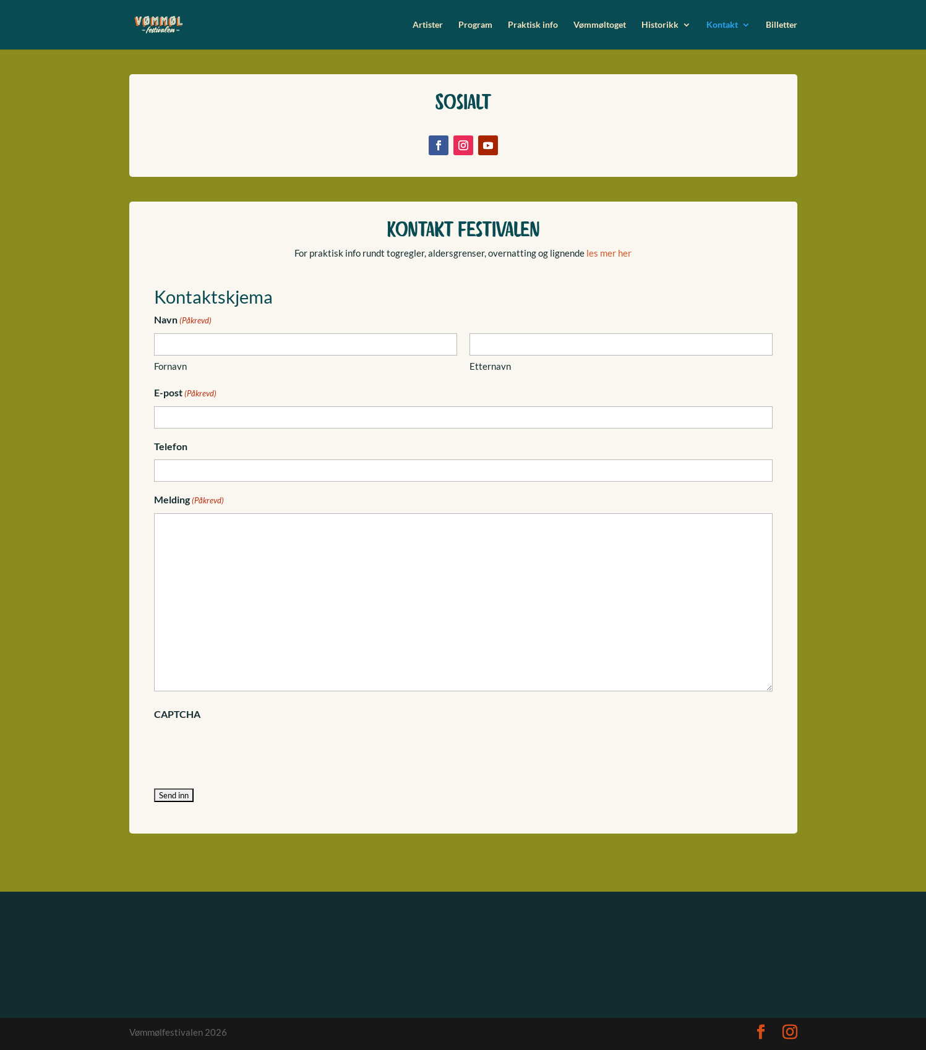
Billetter (781, 25)
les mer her (608, 252)
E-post (185, 394)
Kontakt (722, 25)
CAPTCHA (177, 714)
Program (475, 25)
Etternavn (490, 366)
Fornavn (170, 366)
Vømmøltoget (599, 25)
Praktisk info (533, 25)
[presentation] (248, 751)
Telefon (170, 446)
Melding (189, 501)
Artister (428, 25)
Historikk (660, 25)
